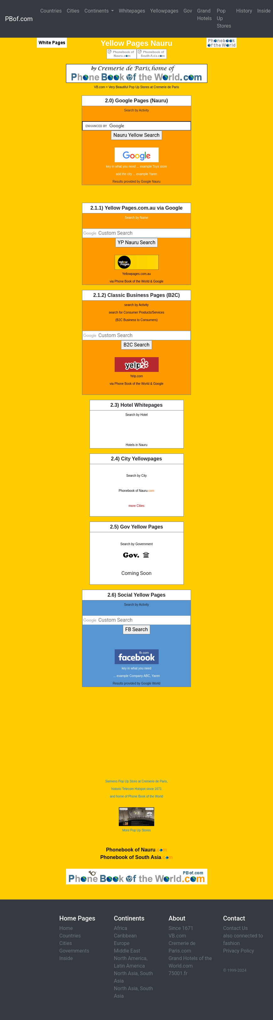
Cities (73, 11)
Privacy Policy (238, 951)
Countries (51, 11)
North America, (131, 958)
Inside (66, 958)
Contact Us (235, 928)
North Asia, (126, 973)
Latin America (129, 966)
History (244, 11)
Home (66, 928)
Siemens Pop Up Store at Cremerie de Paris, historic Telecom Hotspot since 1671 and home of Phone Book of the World (136, 789)
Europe (122, 943)
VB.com (177, 936)
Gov (187, 11)
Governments (74, 951)
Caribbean (125, 936)
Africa (120, 928)
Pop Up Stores (224, 18)
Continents (97, 11)
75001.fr (177, 973)
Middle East (127, 951)
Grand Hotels (204, 14)
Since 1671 (180, 928)
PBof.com (19, 19)
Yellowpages (164, 11)
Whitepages (132, 11)
